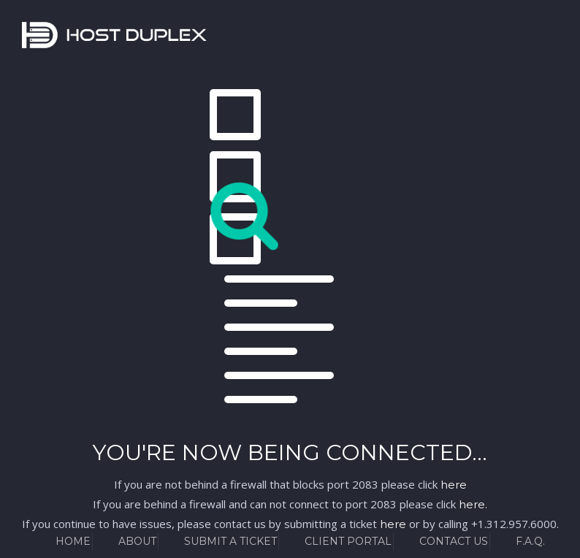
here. (473, 504)
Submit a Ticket (230, 541)
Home (73, 541)
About (137, 541)
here (453, 485)
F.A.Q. (530, 541)
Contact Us (453, 541)
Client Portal (348, 541)
